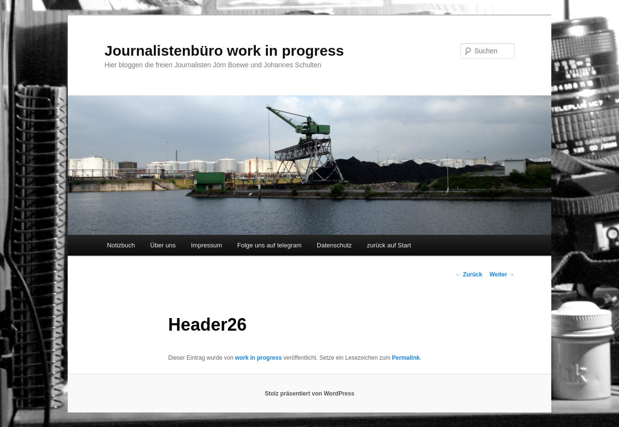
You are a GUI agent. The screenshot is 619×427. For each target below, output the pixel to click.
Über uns (163, 245)
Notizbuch (121, 245)
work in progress (258, 357)
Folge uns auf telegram (269, 245)
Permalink (406, 357)
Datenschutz (334, 245)
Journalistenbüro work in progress (224, 51)
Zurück (469, 274)
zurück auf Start (389, 245)
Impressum (206, 245)
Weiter (502, 274)
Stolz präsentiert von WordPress (309, 393)
